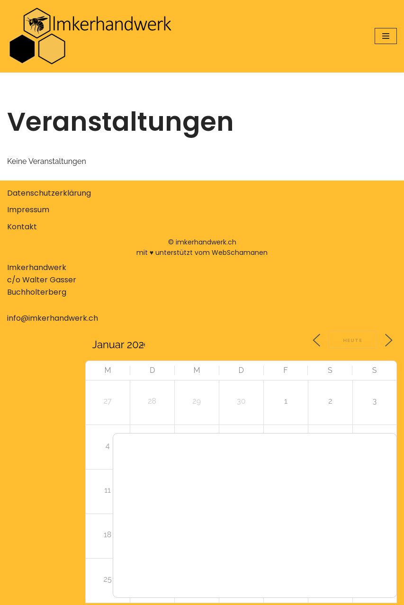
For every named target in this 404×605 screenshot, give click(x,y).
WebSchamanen (240, 252)
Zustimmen (332, 537)
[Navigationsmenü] (386, 36)
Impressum (28, 209)
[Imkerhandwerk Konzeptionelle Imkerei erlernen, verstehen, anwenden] (90, 36)
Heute (352, 340)
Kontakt (22, 226)
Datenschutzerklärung (49, 193)
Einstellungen (164, 562)
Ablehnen (332, 557)
